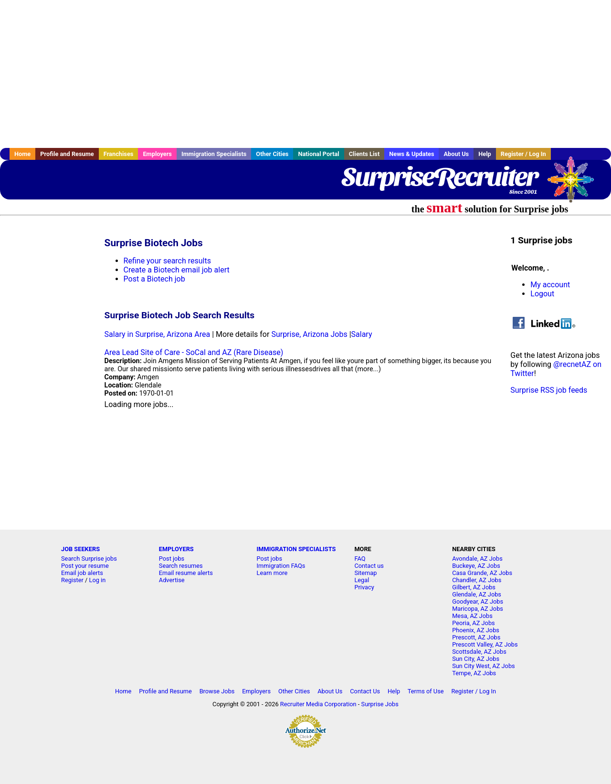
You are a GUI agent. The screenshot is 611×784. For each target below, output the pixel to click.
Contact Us (365, 691)
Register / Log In (523, 153)
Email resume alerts (186, 572)
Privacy (364, 587)
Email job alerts (82, 572)
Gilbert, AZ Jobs (473, 587)
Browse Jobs (217, 691)
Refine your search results (167, 260)
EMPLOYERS (176, 549)
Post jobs (171, 558)
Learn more (272, 572)
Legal (361, 580)
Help (484, 153)
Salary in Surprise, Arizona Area (158, 334)
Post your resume (85, 565)
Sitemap (365, 572)
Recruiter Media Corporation (318, 704)
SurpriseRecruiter (439, 176)
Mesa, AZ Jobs (472, 615)
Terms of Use (426, 691)
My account (550, 284)
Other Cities (272, 153)
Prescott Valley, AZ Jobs (484, 644)
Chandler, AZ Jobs (476, 580)
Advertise (172, 580)
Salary (361, 334)
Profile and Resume (67, 153)
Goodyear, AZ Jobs (477, 601)
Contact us (369, 565)
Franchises (119, 153)
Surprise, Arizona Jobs (309, 334)
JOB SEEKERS (80, 549)
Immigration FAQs (281, 565)
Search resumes (181, 565)
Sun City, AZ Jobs (475, 658)
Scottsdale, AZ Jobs (479, 651)
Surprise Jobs (380, 704)
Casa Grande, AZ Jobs (482, 572)
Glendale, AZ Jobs (476, 594)
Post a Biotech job (154, 278)
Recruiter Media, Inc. (575, 184)
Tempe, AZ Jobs (474, 673)
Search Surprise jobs (89, 558)
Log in (97, 580)
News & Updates (411, 153)
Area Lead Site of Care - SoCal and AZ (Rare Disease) (194, 352)
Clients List (364, 153)
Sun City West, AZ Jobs (483, 665)
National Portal (318, 153)
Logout (542, 293)
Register (72, 580)
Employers (157, 153)
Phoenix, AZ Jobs (475, 630)
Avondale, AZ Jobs (477, 558)
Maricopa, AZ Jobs (477, 608)
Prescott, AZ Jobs (476, 637)
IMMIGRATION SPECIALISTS (296, 549)
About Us (456, 153)
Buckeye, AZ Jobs (476, 565)
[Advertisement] (305, 74)
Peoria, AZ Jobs (473, 623)
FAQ (359, 558)
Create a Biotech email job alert (177, 269)
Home (22, 153)
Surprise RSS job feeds (548, 390)
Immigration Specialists (213, 153)
